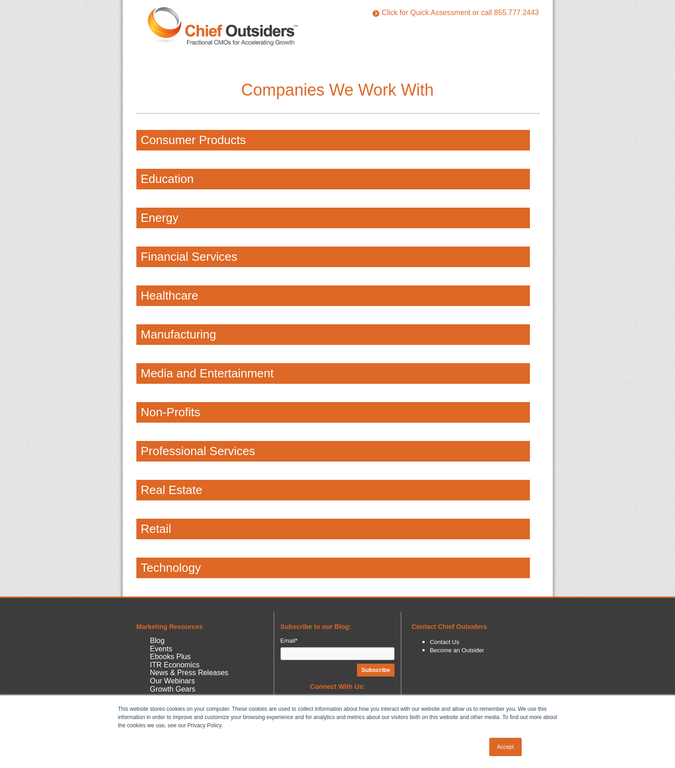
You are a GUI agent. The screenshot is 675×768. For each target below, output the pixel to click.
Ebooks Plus (170, 657)
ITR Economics (175, 665)
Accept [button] (505, 747)
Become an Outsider (457, 650)
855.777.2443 (516, 12)
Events (161, 649)
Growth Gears (173, 689)
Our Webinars (172, 681)
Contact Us (444, 642)
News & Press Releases (189, 673)
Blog (157, 640)
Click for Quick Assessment (421, 12)
